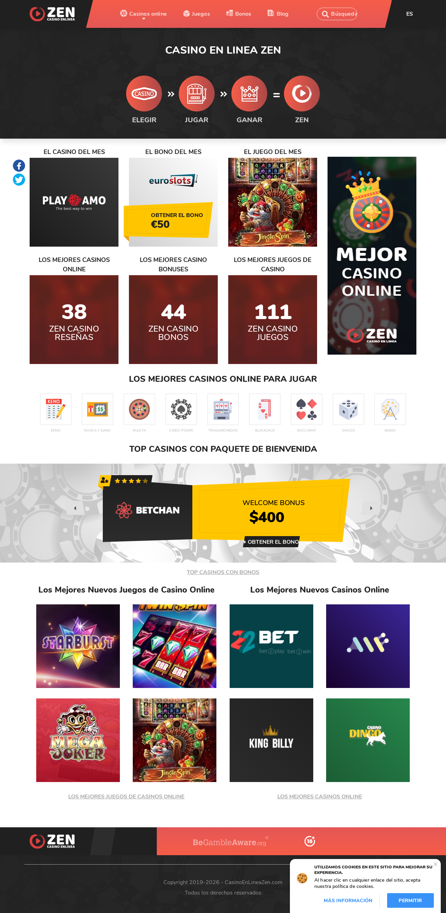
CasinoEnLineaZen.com (254, 882)
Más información (348, 900)
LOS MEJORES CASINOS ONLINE (319, 796)
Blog (283, 14)
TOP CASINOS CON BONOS (223, 572)
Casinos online (148, 14)
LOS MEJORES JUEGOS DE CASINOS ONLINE (126, 796)
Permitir (410, 900)
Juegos (201, 14)
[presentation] (74, 508)
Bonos (243, 14)
